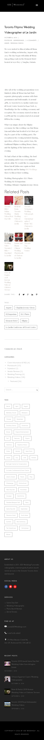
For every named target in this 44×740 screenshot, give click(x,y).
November (23, 489)
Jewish (8, 457)
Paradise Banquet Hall (13, 502)
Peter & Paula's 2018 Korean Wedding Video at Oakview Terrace (25, 691)
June (24, 457)
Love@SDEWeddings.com (16, 627)
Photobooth (11, 366)
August (8, 307)
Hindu (8, 451)
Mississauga (9, 483)
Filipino (24, 321)
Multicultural (22, 483)
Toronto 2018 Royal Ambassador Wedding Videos (24, 703)
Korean (34, 457)
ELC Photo (25, 314)
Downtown (25, 425)
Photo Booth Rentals (14, 609)
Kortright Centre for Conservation (16, 464)
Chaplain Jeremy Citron (25, 307)
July (17, 457)
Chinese (8, 419)
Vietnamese (25, 528)
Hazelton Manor (22, 445)
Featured (13, 381)
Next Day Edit (10, 489)
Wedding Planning (14, 374)
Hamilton (9, 445)
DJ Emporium (11, 314)
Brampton (25, 413)
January (17, 451)
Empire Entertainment (22, 432)
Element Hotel (11, 321)
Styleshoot (11, 368)
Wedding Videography (15, 606)
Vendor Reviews (13, 371)
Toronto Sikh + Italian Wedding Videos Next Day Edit (8, 212)
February (17, 438)
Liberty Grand (10, 477)
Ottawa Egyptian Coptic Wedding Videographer (24, 678)
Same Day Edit (10, 509)
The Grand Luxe (11, 528)
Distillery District (11, 425)
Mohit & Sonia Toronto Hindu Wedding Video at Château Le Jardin (18, 215)
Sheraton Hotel (11, 515)
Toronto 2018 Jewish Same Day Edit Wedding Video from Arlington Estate (25, 664)
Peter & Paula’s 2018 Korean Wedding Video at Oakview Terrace (7, 281)
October (9, 496)
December (20, 419)
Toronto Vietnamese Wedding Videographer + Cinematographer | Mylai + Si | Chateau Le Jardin (28, 217)
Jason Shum (29, 451)
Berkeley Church (11, 413)
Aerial (8, 406)
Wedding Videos (13, 377)
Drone (8, 432)
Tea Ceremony (21, 522)
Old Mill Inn (20, 496)
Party (27, 502)
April (16, 406)
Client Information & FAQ (17, 363)
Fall (7, 438)
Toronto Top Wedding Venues (27, 247)
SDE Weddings (31, 169)
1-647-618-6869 (14, 633)
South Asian (24, 515)
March (22, 477)
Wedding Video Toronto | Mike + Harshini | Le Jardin (7, 249)
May (31, 477)
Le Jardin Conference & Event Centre (21, 327)
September (24, 509)
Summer (8, 522)
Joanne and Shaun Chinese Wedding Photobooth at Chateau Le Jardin (18, 250)
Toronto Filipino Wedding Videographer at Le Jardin (20, 30)
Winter (8, 534)
